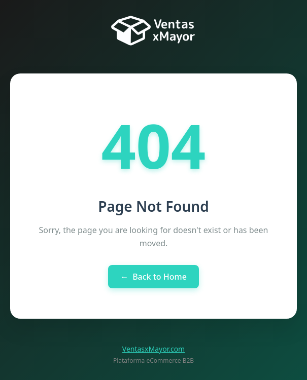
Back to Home (153, 276)
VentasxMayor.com (153, 349)
